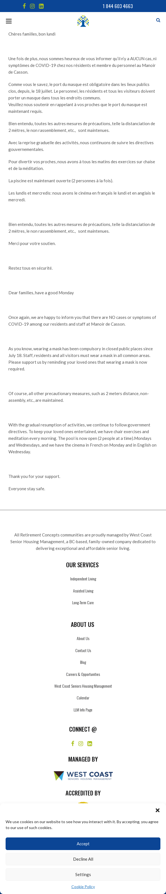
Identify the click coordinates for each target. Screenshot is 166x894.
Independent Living (83, 579)
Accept (83, 843)
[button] (157, 810)
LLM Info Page (83, 710)
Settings (83, 874)
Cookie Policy (83, 886)
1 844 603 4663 (118, 6)
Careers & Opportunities (83, 674)
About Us (83, 638)
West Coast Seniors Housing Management (83, 686)
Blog (83, 662)
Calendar (83, 698)
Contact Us (83, 650)
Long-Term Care (83, 602)
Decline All (83, 859)
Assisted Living (83, 591)
